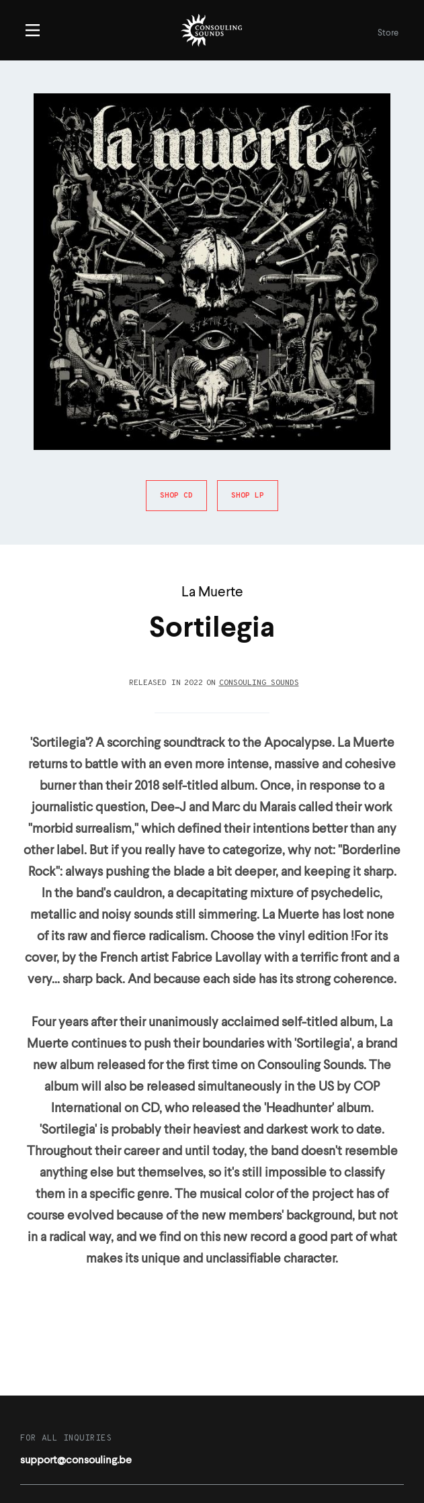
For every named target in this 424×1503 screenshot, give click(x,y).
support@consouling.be (76, 1460)
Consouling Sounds (259, 683)
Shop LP (247, 495)
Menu (33, 30)
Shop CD (176, 495)
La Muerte (212, 593)
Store (388, 33)
